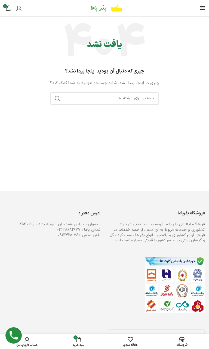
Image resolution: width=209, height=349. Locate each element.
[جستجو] (104, 98)
